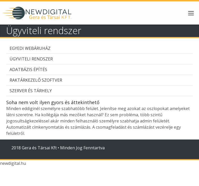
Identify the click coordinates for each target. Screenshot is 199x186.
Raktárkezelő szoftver (36, 80)
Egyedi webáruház (30, 48)
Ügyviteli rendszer (31, 59)
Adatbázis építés (28, 69)
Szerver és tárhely (31, 91)
